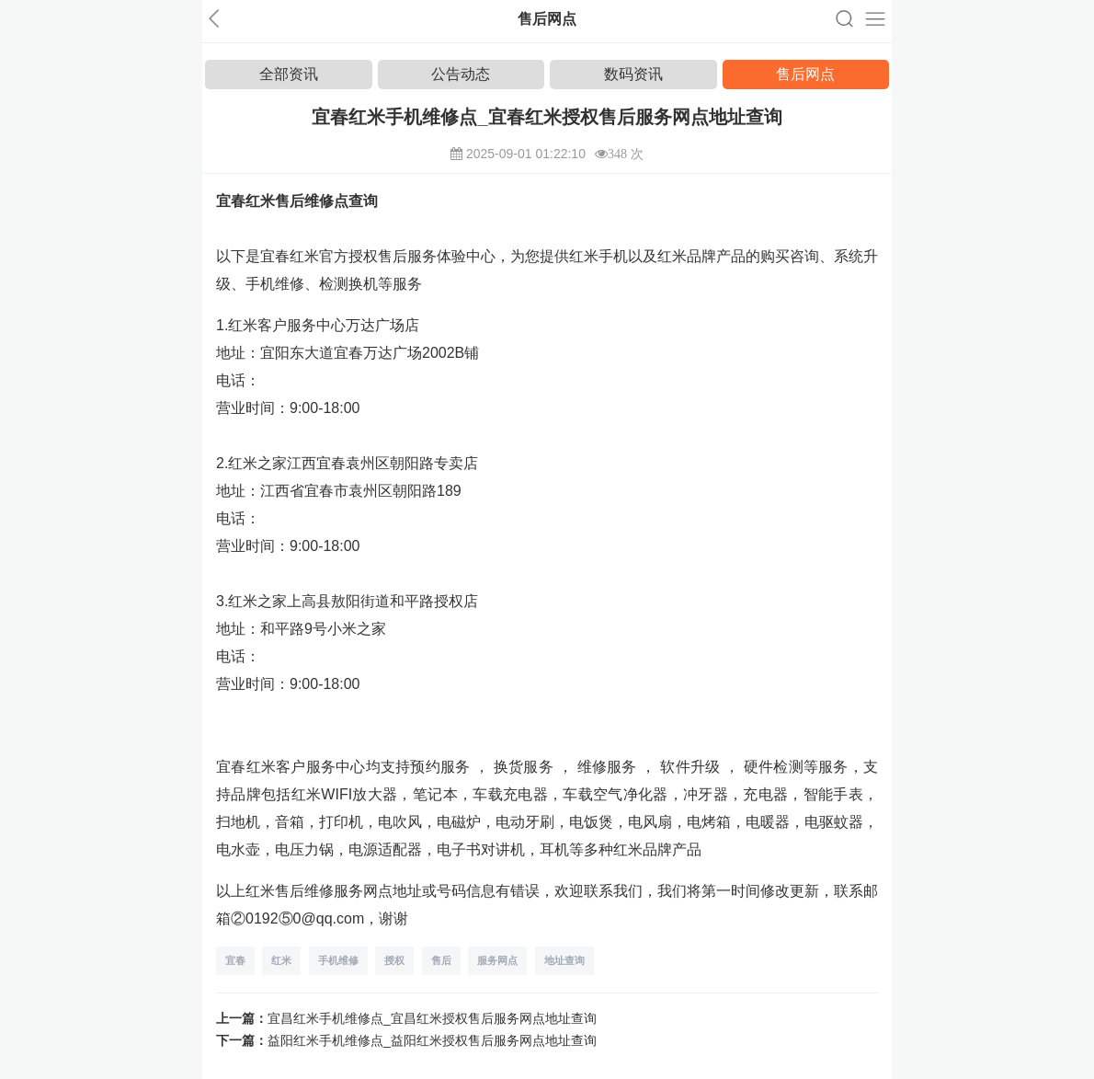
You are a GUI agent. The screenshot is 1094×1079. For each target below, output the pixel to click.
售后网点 (805, 74)
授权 (394, 960)
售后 (441, 960)
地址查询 (564, 960)
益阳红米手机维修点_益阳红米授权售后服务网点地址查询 (432, 1040)
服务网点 (497, 960)
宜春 (235, 960)
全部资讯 (288, 74)
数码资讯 (633, 74)
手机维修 (338, 960)
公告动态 (460, 74)
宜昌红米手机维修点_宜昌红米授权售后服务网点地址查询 (432, 1018)
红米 (281, 960)
